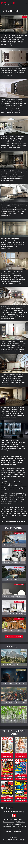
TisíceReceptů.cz (6, 826)
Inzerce (12, 839)
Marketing (16, 839)
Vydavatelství (22, 839)
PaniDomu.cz (9, 831)
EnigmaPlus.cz (18, 824)
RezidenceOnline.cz (9, 829)
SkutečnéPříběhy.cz (19, 819)
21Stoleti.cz (16, 826)
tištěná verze (7, 754)
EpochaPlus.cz (9, 824)
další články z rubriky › (14, 636)
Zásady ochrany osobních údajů (18, 840)
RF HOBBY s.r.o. (14, 837)
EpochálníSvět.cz (20, 822)
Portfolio (8, 839)
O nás (4, 839)
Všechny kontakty (7, 840)
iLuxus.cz (23, 826)
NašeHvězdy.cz (8, 819)
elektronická (7, 756)
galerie (24, 17)
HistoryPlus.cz (20, 829)
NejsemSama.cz (18, 831)
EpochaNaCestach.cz (8, 822)
